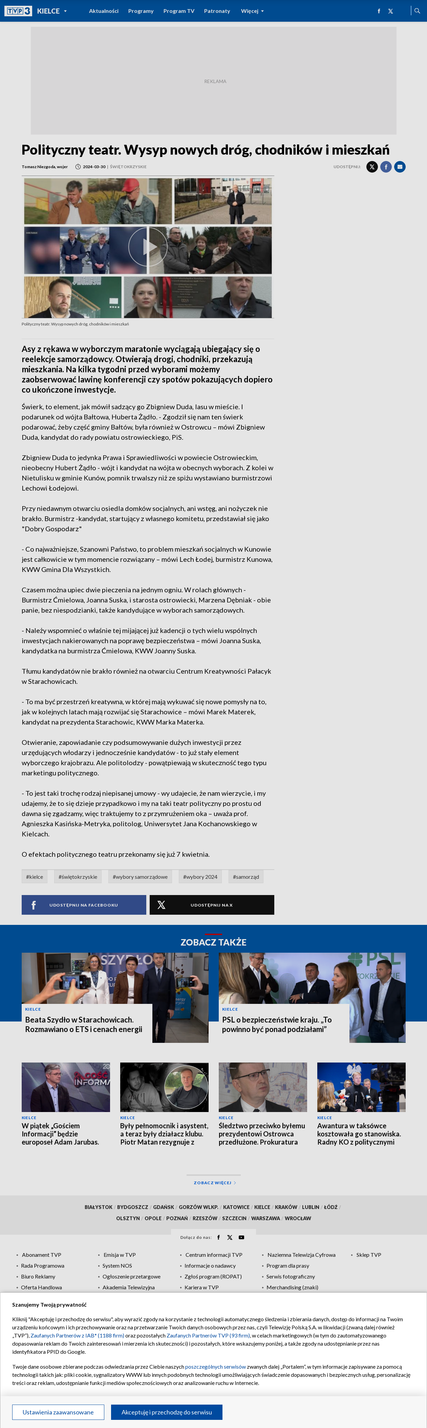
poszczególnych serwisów (215, 1366)
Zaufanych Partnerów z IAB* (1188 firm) (77, 1335)
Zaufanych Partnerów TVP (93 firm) (208, 1335)
